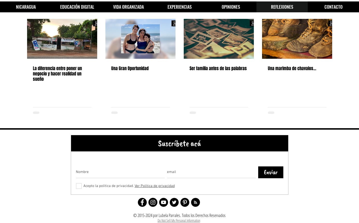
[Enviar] (270, 172)
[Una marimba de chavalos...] (297, 39)
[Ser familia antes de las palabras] (219, 39)
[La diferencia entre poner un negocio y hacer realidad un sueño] (62, 39)
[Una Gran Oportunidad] (140, 39)
